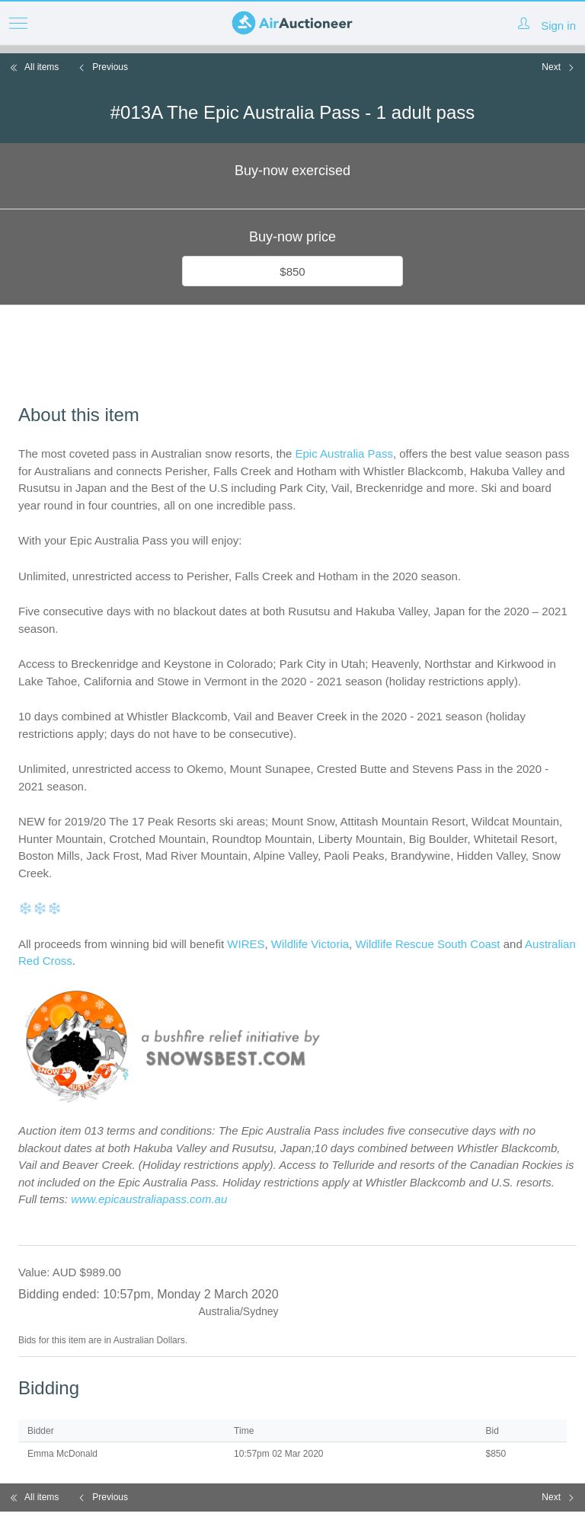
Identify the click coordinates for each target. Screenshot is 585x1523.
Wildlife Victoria (310, 943)
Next (559, 67)
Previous (102, 67)
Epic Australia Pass (344, 453)
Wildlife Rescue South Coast (429, 943)
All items (34, 67)
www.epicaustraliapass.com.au (149, 1199)
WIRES (245, 943)
